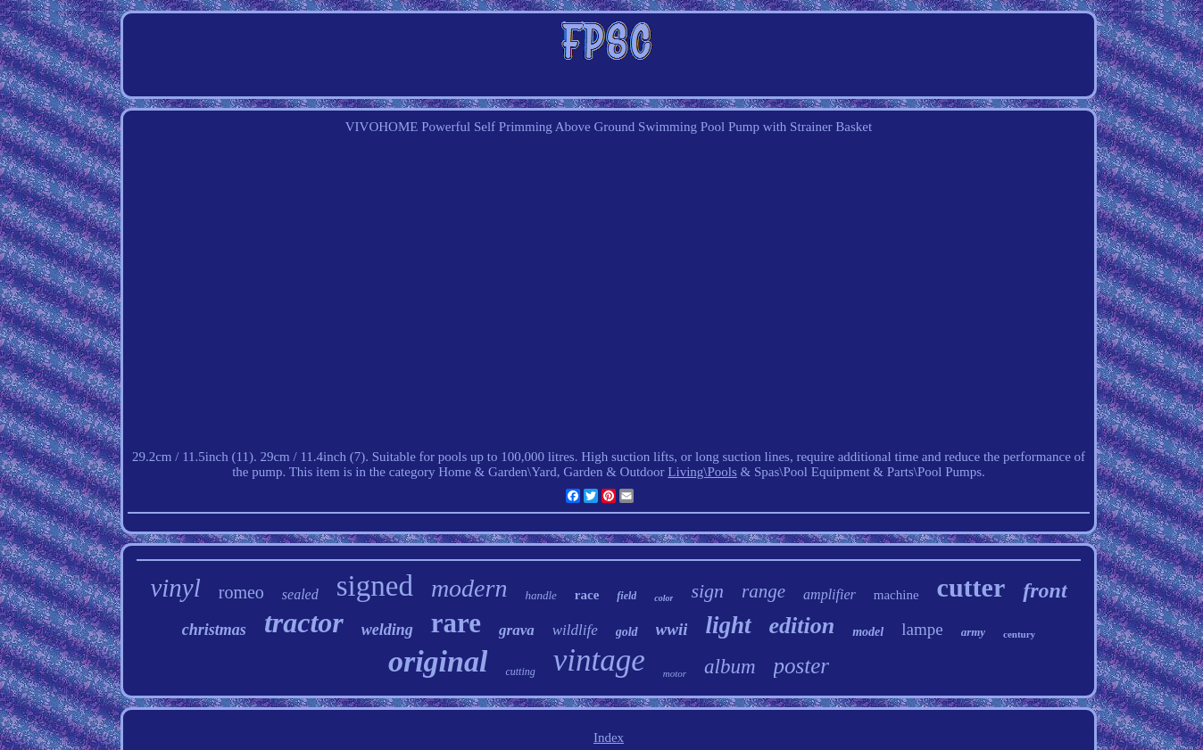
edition (802, 626)
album (730, 666)
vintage (599, 660)
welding (387, 630)
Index (608, 737)
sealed (300, 594)
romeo (241, 592)
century (1019, 634)
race (587, 595)
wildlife (575, 630)
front (1044, 590)
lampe (921, 629)
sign (707, 591)
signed (374, 586)
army (973, 632)
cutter (971, 587)
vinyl (175, 587)
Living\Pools (702, 472)
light (728, 625)
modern (469, 588)
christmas (214, 630)
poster (802, 666)
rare (456, 623)
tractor (304, 622)
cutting (520, 671)
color (663, 598)
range (763, 591)
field (626, 595)
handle (540, 595)
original (437, 661)
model (868, 632)
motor (674, 673)
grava (517, 630)
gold (627, 632)
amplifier (829, 594)
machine (896, 595)
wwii (672, 629)
